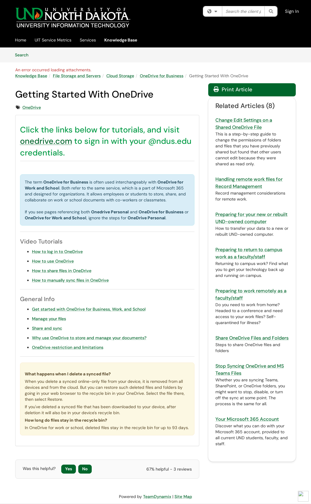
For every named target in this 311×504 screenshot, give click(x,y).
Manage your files (49, 318)
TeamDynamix (157, 496)
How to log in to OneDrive (57, 251)
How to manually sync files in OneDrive (70, 280)
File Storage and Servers (77, 75)
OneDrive (31, 107)
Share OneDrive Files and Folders (252, 338)
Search (24, 55)
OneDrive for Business (161, 75)
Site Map (183, 496)
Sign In (292, 11)
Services (88, 40)
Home (20, 40)
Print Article (233, 89)
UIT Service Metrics (53, 40)
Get (35, 309)
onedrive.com (46, 141)
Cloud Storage (120, 75)
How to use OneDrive (53, 261)
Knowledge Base (120, 40)
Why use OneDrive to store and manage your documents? (89, 337)
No (85, 468)
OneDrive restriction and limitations (67, 347)
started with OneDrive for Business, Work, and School (92, 309)
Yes (68, 468)
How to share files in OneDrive (61, 270)
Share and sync (47, 328)
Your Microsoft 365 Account (247, 419)
